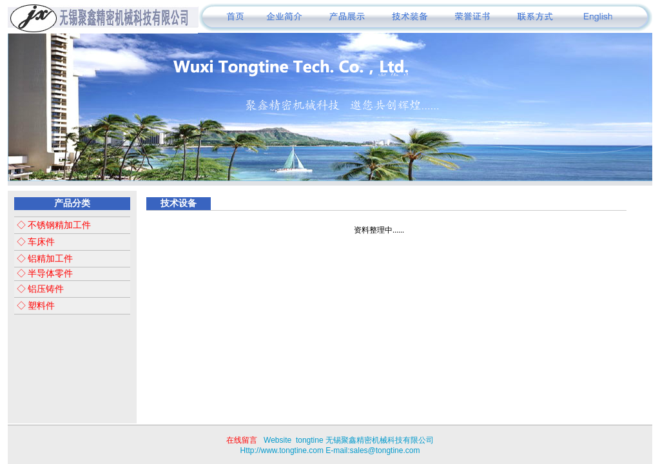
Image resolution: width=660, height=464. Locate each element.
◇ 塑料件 (34, 306)
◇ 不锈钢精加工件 (52, 225)
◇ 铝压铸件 (39, 289)
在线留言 (241, 440)
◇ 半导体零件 (43, 273)
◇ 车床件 (34, 242)
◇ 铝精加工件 (43, 259)
